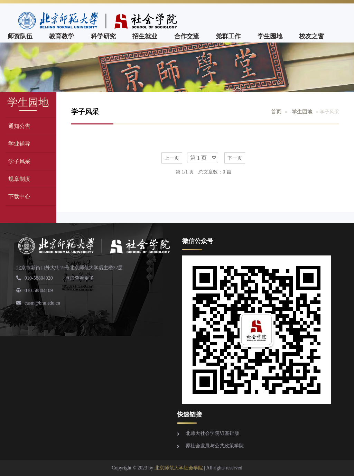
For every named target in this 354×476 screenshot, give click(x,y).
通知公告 (19, 126)
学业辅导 (19, 144)
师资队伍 (20, 36)
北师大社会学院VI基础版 (212, 433)
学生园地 (270, 36)
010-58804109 (34, 290)
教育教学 (61, 36)
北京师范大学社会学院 (179, 467)
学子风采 (19, 161)
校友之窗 (311, 36)
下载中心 (19, 196)
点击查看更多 (79, 278)
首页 (276, 111)
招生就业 (144, 36)
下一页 (234, 158)
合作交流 (186, 36)
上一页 (172, 158)
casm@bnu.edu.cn (38, 303)
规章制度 (19, 179)
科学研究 (103, 36)
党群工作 (228, 36)
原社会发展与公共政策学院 (215, 445)
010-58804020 (34, 278)
